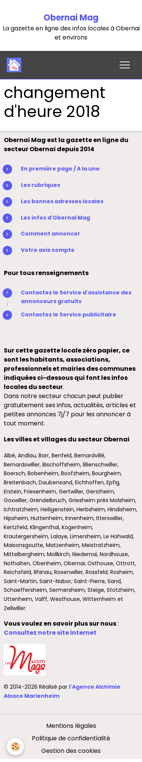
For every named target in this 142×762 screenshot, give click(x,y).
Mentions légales (71, 725)
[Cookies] (15, 746)
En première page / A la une (60, 168)
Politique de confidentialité (71, 738)
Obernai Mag (71, 18)
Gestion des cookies (71, 750)
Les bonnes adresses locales (62, 201)
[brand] (16, 65)
